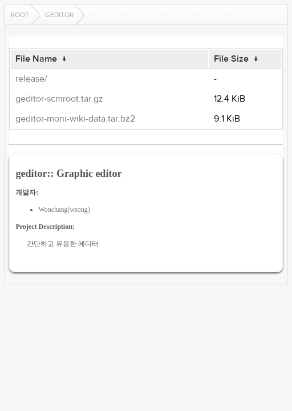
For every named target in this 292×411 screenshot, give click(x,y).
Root (20, 14)
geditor (59, 14)
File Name (36, 59)
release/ (31, 78)
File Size (231, 59)
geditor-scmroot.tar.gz (59, 98)
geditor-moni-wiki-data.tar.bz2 (75, 118)
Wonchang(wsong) (64, 209)
